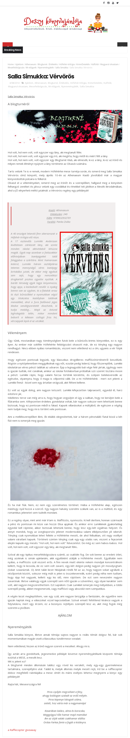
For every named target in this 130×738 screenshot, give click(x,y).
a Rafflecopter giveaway (22, 730)
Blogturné (42, 64)
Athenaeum (30, 64)
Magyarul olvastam (109, 64)
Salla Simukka (61, 67)
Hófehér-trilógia (67, 64)
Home (11, 64)
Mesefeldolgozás (16, 67)
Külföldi (95, 64)
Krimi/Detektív (83, 64)
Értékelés (53, 64)
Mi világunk (31, 67)
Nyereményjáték (46, 67)
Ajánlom (19, 64)
